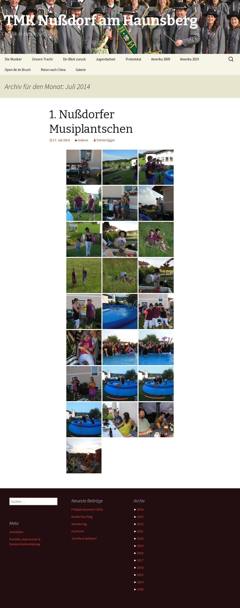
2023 (140, 517)
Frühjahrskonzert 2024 (87, 509)
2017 (140, 560)
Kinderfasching (82, 517)
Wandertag (79, 524)
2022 (140, 524)
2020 (140, 538)
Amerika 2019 (189, 59)
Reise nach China (53, 69)
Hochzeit (77, 531)
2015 (140, 575)
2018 (140, 553)
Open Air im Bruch (18, 69)
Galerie (81, 69)
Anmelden (16, 532)
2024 (140, 509)
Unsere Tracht (42, 59)
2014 (140, 582)
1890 (140, 589)
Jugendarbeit (106, 59)
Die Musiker (13, 59)
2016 (140, 567)
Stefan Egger (106, 140)
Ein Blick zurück (74, 59)
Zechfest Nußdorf (84, 538)
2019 (140, 546)
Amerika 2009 (160, 59)
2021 (140, 531)
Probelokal (133, 59)
